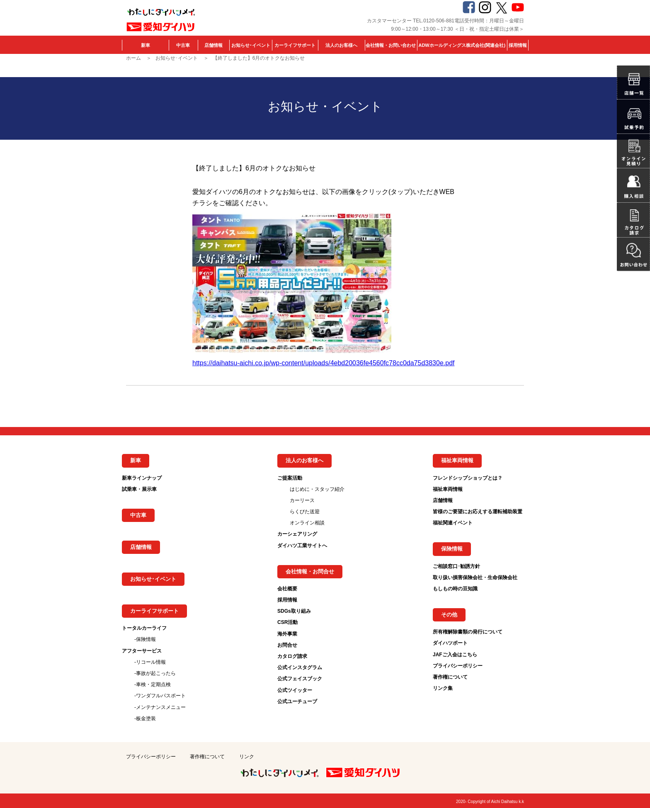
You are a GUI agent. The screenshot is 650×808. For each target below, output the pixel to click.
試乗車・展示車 (139, 489)
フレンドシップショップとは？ (467, 478)
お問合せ (287, 645)
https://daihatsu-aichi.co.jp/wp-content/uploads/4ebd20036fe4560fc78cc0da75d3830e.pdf (323, 362)
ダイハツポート (450, 643)
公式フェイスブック (299, 679)
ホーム (133, 58)
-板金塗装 (145, 718)
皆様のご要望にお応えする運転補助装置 (477, 511)
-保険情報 (145, 639)
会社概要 (287, 589)
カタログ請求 (292, 656)
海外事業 (287, 634)
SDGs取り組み (294, 611)
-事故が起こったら (155, 673)
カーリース (302, 500)
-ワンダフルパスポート (160, 696)
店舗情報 (213, 45)
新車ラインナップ (142, 478)
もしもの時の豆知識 (455, 589)
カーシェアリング (297, 534)
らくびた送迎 (305, 511)
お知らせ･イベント (250, 45)
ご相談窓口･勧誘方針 (456, 566)
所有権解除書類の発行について (467, 632)
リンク (246, 756)
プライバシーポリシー (458, 666)
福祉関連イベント (453, 523)
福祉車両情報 (448, 489)
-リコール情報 (150, 662)
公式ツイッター (294, 690)
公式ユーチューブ (297, 701)
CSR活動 (287, 622)
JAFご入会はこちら (455, 655)
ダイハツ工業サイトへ (302, 545)
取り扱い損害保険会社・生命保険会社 (475, 577)
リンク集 (443, 688)
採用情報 (518, 45)
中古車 (183, 45)
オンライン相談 (307, 523)
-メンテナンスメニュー (160, 707)
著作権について (450, 677)
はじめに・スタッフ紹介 (317, 489)
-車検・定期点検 (152, 684)
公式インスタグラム (299, 667)
